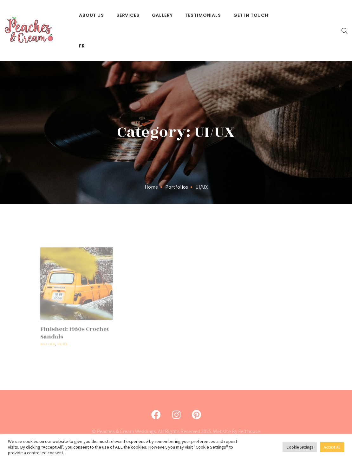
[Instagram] (176, 414)
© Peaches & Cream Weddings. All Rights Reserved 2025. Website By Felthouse (176, 431)
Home (151, 187)
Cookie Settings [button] (299, 447)
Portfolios (176, 187)
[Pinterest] (196, 414)
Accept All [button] (332, 447)
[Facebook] (156, 414)
